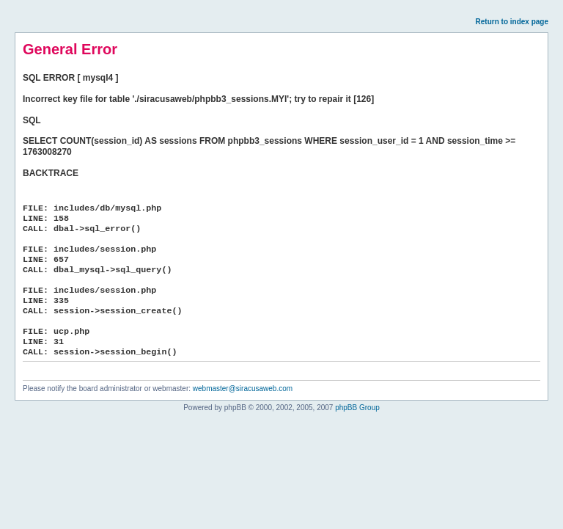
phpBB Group (357, 408)
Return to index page (512, 22)
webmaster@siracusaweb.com (242, 388)
